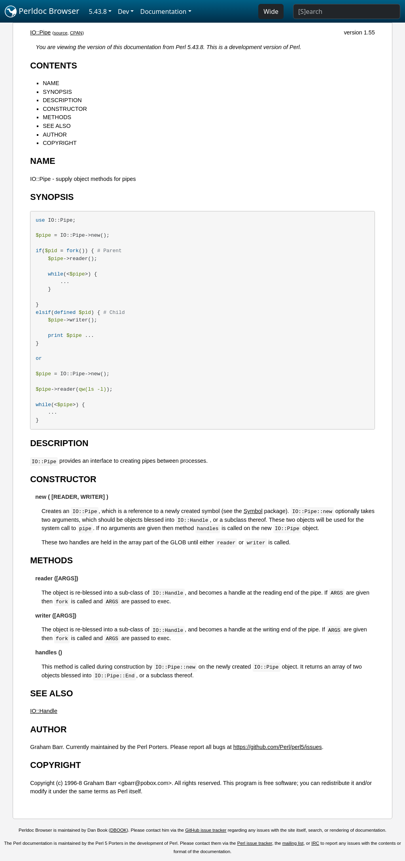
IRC (315, 843)
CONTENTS (53, 65)
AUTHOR (55, 134)
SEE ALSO (56, 126)
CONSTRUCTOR (65, 109)
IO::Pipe (40, 32)
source (61, 32)
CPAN (76, 32)
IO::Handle (43, 711)
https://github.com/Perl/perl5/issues (277, 747)
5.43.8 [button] (98, 11)
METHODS (57, 117)
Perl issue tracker (254, 843)
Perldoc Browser (42, 11)
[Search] (346, 11)
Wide (270, 11)
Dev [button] (123, 11)
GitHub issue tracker (205, 830)
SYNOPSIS (57, 92)
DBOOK (118, 830)
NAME (51, 83)
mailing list (293, 843)
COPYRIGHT (60, 143)
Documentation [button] (163, 11)
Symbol (253, 511)
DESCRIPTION (62, 100)
